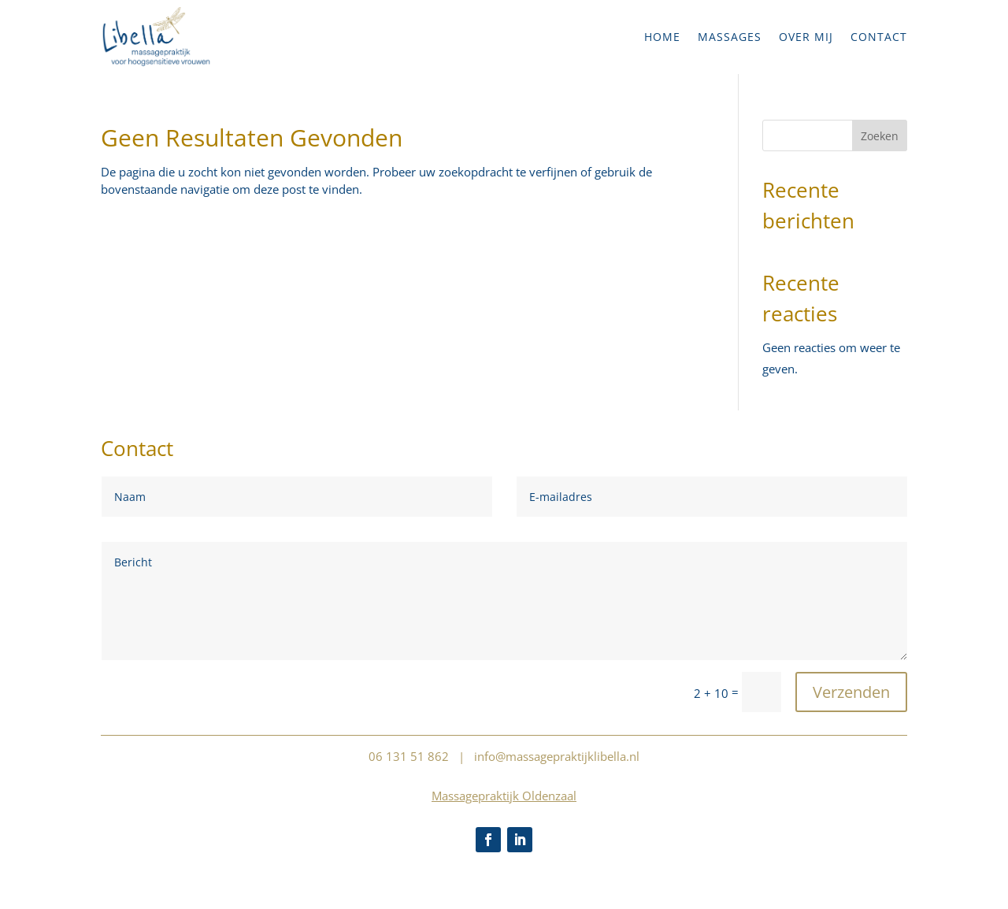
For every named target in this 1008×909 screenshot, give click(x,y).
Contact (878, 36)
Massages (730, 36)
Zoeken (880, 135)
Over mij (806, 36)
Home (662, 36)
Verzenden (851, 692)
